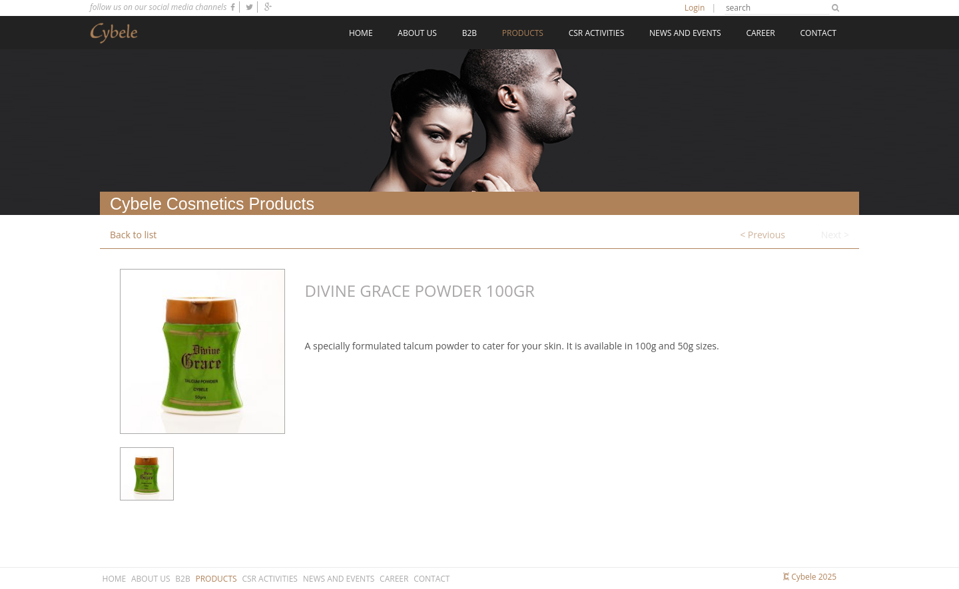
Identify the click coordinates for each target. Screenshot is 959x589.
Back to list (133, 234)
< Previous (762, 234)
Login (695, 7)
